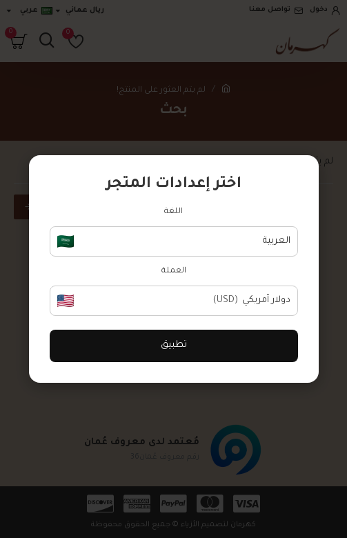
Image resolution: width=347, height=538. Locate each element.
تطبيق (174, 345)
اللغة (173, 212)
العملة (173, 271)
